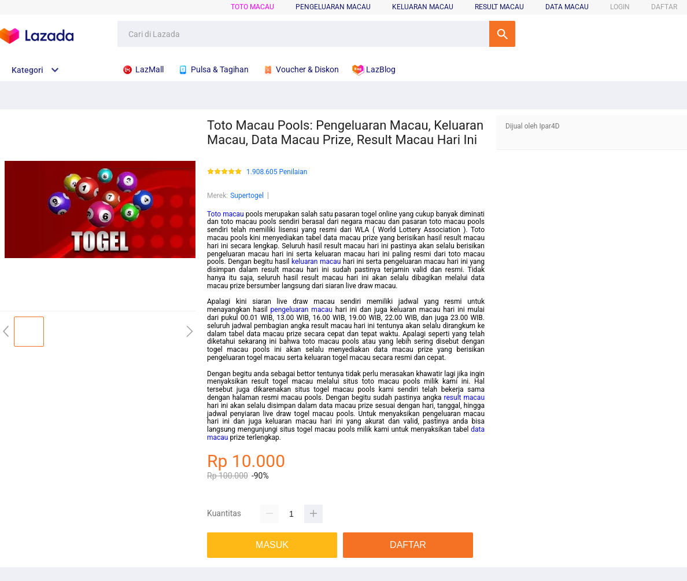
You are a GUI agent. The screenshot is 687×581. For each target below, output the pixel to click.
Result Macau (499, 7)
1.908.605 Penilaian (276, 172)
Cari (502, 34)
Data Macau (567, 7)
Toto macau (225, 214)
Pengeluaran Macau (333, 7)
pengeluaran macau (302, 310)
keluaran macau (316, 262)
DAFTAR (664, 7)
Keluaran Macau (422, 7)
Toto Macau (252, 7)
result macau (464, 398)
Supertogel (247, 196)
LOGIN (620, 7)
